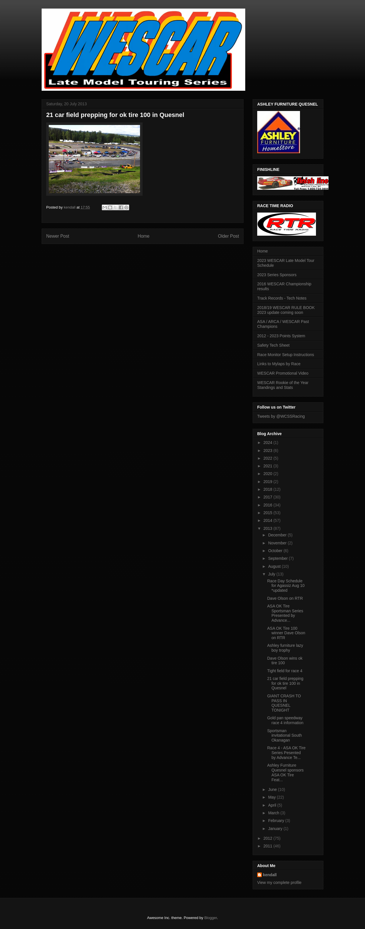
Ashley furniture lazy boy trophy (285, 648)
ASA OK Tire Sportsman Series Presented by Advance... (285, 613)
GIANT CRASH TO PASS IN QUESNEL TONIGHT (284, 703)
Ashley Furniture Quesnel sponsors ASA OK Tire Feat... (285, 772)
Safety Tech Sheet (273, 345)
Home (144, 236)
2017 (268, 497)
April (272, 805)
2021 (268, 466)
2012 (268, 838)
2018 (268, 489)
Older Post (228, 236)
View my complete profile (279, 882)
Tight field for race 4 (284, 671)
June (273, 789)
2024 (268, 442)
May (272, 797)
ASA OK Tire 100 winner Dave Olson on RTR (286, 633)
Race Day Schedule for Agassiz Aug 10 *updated (286, 586)
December (277, 535)
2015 (268, 512)
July (272, 574)
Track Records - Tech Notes (282, 298)
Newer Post (57, 236)
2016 (268, 505)
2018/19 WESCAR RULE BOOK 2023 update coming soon (286, 310)
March (274, 813)
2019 (268, 481)
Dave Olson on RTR (285, 598)
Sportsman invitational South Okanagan (284, 735)
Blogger (210, 918)
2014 (268, 520)
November (277, 543)
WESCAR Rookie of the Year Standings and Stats (283, 385)
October (275, 550)
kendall (270, 875)
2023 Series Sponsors (277, 274)
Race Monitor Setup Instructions (285, 354)
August (274, 566)
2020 (268, 473)
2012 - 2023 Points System (281, 336)
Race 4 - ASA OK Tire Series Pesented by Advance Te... (286, 753)
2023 (268, 450)
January (275, 828)
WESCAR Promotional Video (282, 373)
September (278, 558)
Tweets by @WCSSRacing (281, 416)
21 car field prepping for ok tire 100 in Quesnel (285, 683)
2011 (268, 846)
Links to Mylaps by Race (279, 363)
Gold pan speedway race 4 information (285, 720)
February (276, 820)
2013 (268, 528)
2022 (268, 458)
